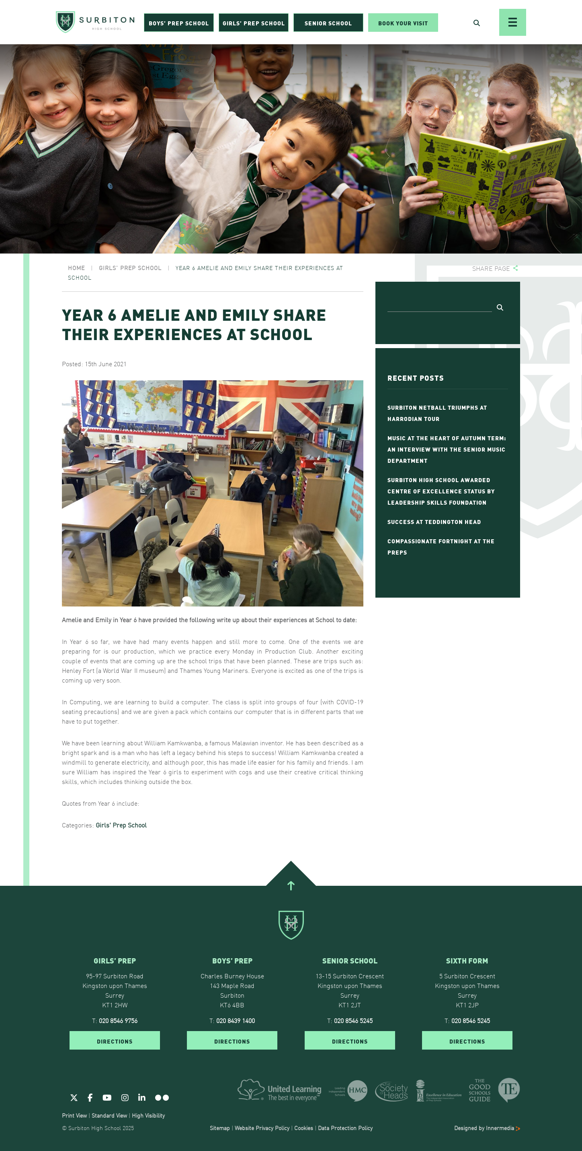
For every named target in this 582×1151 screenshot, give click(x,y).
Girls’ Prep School (254, 23)
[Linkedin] (142, 1097)
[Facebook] (90, 1097)
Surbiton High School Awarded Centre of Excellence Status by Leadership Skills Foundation (441, 490)
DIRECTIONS (115, 1041)
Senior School (328, 23)
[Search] (439, 306)
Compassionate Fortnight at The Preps (441, 546)
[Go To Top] (291, 886)
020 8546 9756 (118, 1020)
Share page (491, 268)
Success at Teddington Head (434, 521)
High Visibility (148, 1115)
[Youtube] (107, 1097)
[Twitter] (74, 1097)
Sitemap (220, 1127)
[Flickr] (162, 1097)
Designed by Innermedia (487, 1127)
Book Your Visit (403, 23)
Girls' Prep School (121, 824)
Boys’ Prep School (179, 23)
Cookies (303, 1127)
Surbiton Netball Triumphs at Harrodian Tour (437, 412)
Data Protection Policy (345, 1127)
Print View (74, 1115)
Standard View (109, 1115)
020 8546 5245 (353, 1020)
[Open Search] (476, 22)
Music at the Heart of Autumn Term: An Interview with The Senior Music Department (446, 448)
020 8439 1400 (235, 1020)
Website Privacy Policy (262, 1127)
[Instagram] (125, 1097)
